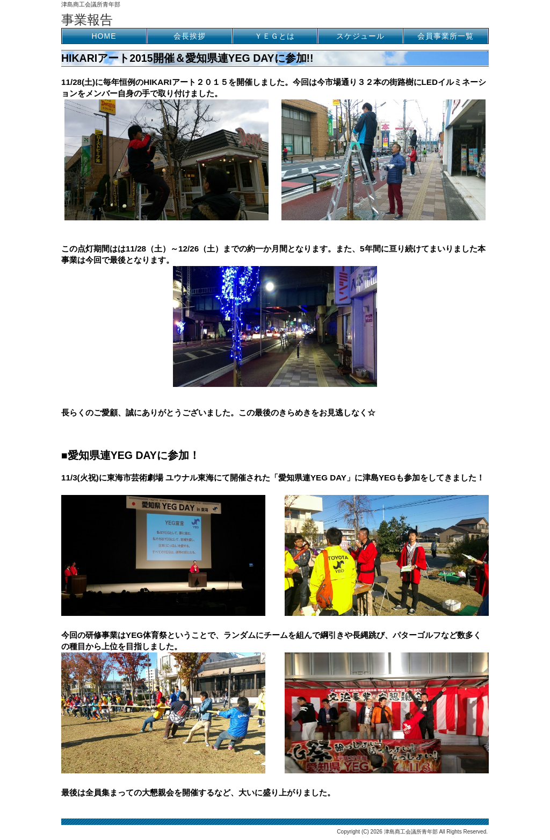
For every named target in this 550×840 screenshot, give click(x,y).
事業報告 (87, 19)
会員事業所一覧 (445, 36)
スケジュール (360, 36)
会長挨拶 (189, 36)
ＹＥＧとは (275, 36)
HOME (104, 36)
